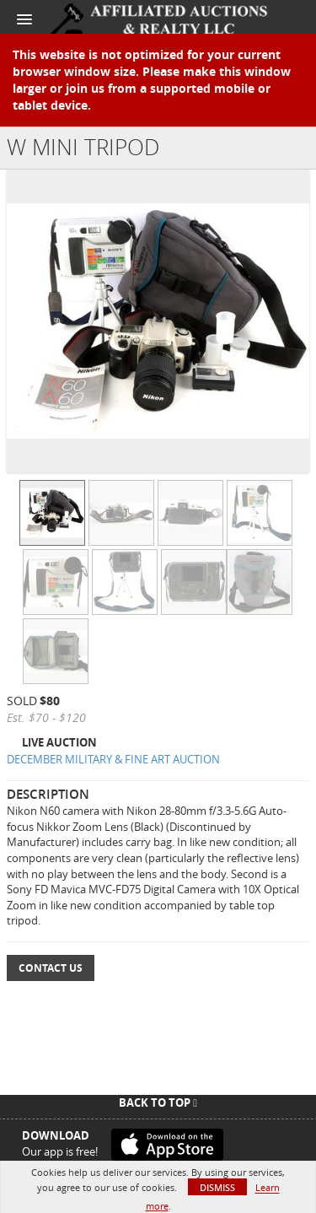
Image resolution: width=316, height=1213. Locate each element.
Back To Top (158, 1102)
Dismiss (217, 1187)
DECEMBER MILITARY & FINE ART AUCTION (113, 759)
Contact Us (51, 968)
